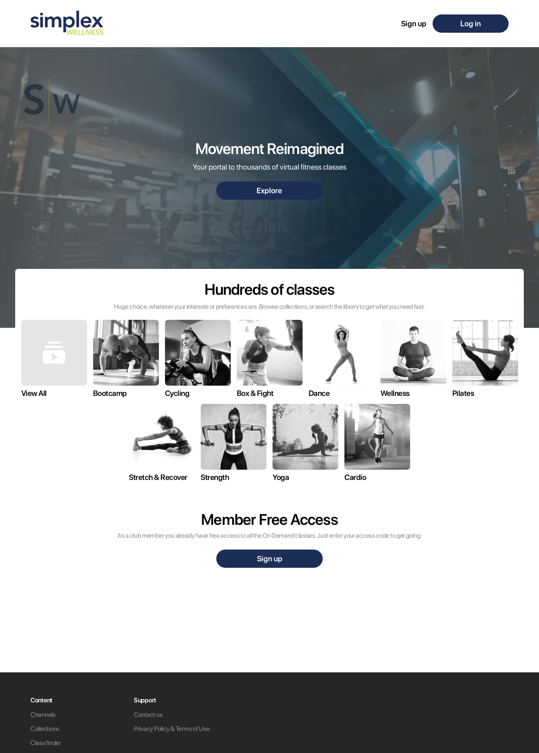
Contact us (148, 714)
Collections (44, 728)
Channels (42, 714)
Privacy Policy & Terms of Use (171, 728)
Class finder (45, 743)
